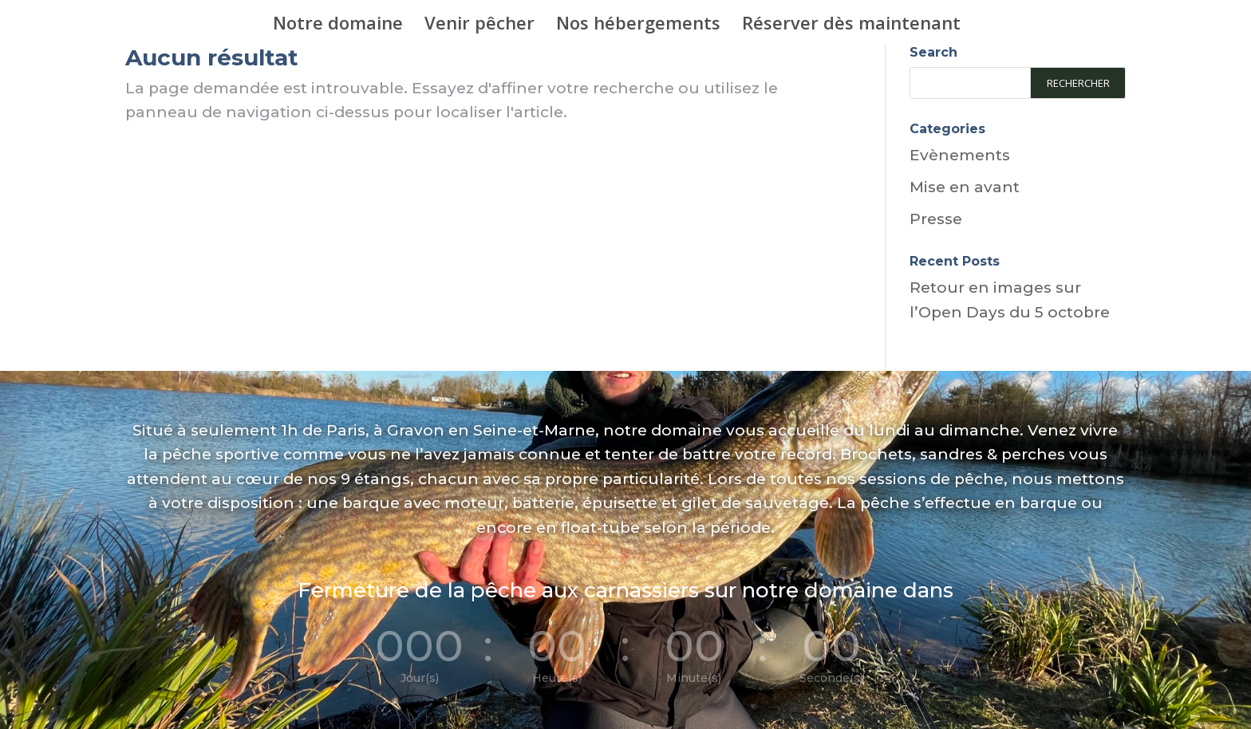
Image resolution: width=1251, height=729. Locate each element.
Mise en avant (965, 187)
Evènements (960, 155)
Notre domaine (338, 25)
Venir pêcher (479, 25)
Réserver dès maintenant (851, 25)
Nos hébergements (638, 25)
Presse (936, 219)
